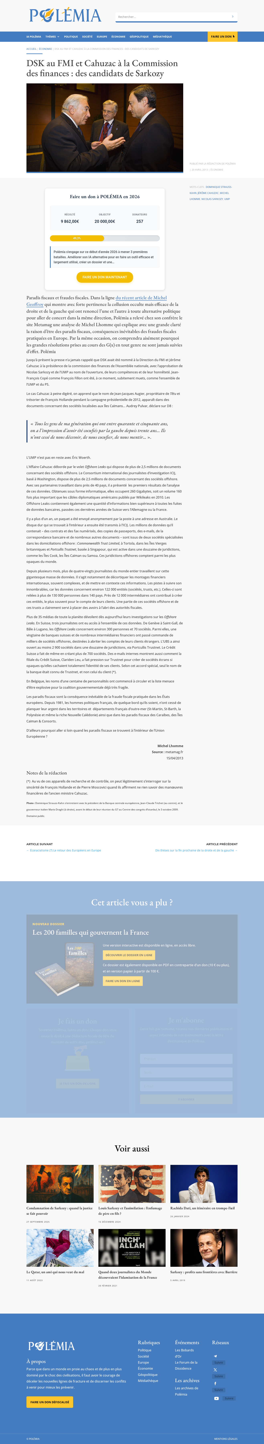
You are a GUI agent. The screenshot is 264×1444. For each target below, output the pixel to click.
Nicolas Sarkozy (212, 199)
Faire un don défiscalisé (49, 1402)
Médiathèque (162, 36)
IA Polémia (33, 36)
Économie (118, 36)
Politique (71, 36)
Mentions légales (226, 1439)
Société (87, 36)
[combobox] (176, 17)
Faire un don (221, 36)
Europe (102, 36)
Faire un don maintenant (105, 277)
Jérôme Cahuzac (208, 193)
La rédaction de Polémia (220, 163)
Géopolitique (139, 36)
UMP (227, 199)
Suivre (218, 1362)
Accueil (31, 49)
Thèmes (51, 36)
